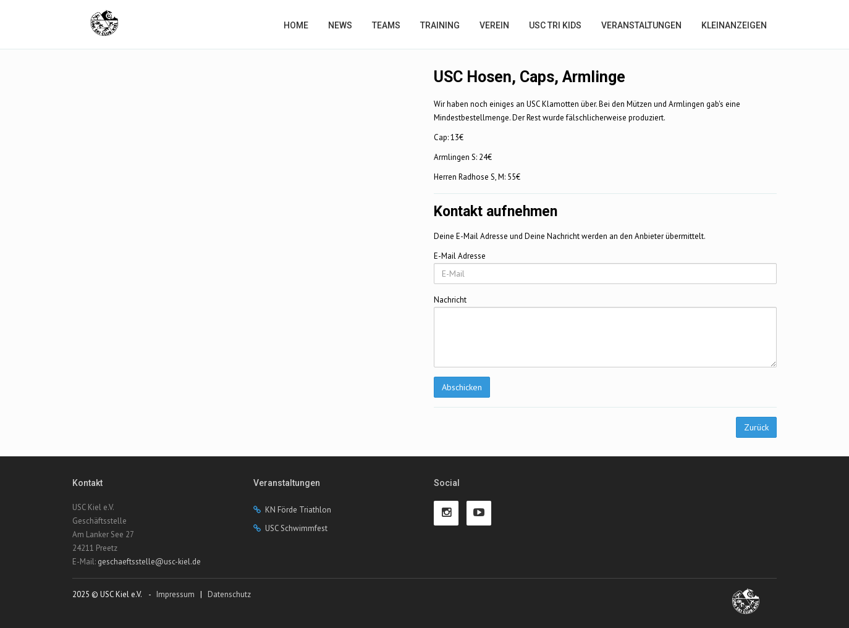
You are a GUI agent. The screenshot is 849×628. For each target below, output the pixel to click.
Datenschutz (229, 594)
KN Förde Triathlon (298, 509)
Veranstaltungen (641, 25)
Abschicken (462, 387)
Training (440, 25)
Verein (494, 25)
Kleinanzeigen (734, 25)
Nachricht (450, 300)
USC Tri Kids (555, 25)
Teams (386, 25)
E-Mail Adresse (460, 256)
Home (296, 25)
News (340, 25)
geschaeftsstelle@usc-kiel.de (149, 561)
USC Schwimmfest (296, 528)
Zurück (756, 427)
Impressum (175, 594)
